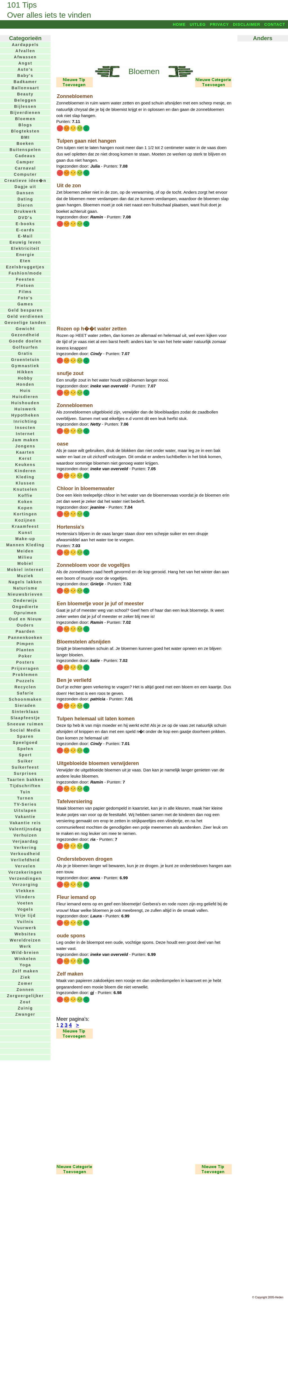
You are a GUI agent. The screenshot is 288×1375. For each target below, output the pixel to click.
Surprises (25, 773)
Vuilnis (25, 921)
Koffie (25, 495)
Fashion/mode (25, 273)
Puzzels (25, 681)
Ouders (25, 625)
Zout (25, 1002)
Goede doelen (25, 341)
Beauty (25, 94)
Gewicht (25, 328)
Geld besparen (25, 310)
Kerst (25, 458)
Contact (274, 24)
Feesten (25, 279)
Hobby (25, 378)
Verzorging (25, 884)
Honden (25, 384)
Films (25, 291)
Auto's (25, 69)
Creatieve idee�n (25, 180)
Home (179, 24)
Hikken (25, 372)
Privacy (219, 24)
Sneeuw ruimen (25, 724)
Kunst (25, 532)
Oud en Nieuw (25, 619)
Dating (25, 199)
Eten (25, 261)
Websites (25, 934)
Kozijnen (25, 520)
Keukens (25, 464)
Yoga (25, 965)
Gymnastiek (25, 366)
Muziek (25, 576)
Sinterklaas (25, 711)
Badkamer (25, 81)
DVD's (25, 217)
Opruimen (25, 613)
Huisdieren (25, 396)
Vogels (25, 909)
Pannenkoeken (25, 637)
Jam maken (25, 440)
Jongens (25, 446)
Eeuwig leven (25, 242)
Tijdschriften (25, 786)
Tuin (25, 792)
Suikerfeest (25, 767)
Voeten (25, 903)
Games (25, 304)
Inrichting (25, 421)
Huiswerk (25, 409)
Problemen (25, 674)
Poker (25, 656)
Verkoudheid (25, 853)
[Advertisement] (144, 47)
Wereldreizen (25, 940)
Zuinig (25, 1008)
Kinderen (25, 471)
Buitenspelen (25, 149)
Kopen (25, 508)
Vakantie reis (25, 823)
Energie (25, 254)
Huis (25, 390)
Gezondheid (25, 335)
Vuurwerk (25, 928)
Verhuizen (25, 835)
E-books (25, 223)
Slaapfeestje (25, 718)
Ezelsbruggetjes (25, 267)
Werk (25, 946)
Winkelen (25, 958)
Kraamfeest (25, 526)
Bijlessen (25, 106)
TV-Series (25, 804)
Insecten (25, 427)
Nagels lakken (25, 582)
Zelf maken (25, 971)
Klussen (25, 483)
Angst (25, 63)
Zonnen (25, 989)
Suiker (25, 761)
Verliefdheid (25, 860)
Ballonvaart (25, 88)
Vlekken (25, 891)
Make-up (25, 538)
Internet (25, 433)
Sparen (25, 736)
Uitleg (198, 24)
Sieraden (25, 705)
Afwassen (25, 57)
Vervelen (25, 866)
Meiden (25, 551)
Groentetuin (25, 359)
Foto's (25, 298)
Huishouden (25, 403)
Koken (25, 501)
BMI (25, 137)
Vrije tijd (25, 915)
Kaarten (25, 452)
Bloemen (25, 119)
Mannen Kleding (25, 545)
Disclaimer (246, 24)
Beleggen (25, 100)
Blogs (25, 125)
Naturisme (25, 588)
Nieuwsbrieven (25, 594)
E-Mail (25, 236)
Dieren (25, 205)
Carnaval (25, 168)
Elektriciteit (25, 248)
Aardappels (25, 44)
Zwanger (25, 1014)
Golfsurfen (25, 347)
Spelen (25, 748)
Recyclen (25, 687)
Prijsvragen (25, 668)
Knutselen (25, 489)
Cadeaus (25, 156)
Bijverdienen (25, 112)
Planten (25, 650)
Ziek (25, 977)
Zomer (25, 983)
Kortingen (25, 514)
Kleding (25, 477)
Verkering (25, 847)
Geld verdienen (25, 316)
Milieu (25, 557)
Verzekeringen (25, 872)
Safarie (25, 693)
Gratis (25, 353)
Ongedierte (25, 606)
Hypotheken (25, 415)
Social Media (25, 730)
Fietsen (25, 285)
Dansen (25, 193)
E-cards (25, 230)
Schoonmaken (25, 699)
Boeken (25, 143)
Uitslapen (25, 810)
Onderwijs (25, 600)
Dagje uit (25, 186)
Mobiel (25, 563)
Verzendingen (25, 878)
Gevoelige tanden (25, 322)
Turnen (25, 798)
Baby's (25, 75)
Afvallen (25, 51)
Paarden (25, 631)
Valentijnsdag (25, 829)
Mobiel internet (25, 569)
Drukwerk (25, 211)
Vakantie (25, 816)
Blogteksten (25, 131)
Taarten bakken (25, 779)
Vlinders (25, 897)
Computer (25, 174)
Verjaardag (25, 841)
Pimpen (25, 643)
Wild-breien (25, 952)
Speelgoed (25, 742)
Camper (25, 162)
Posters (25, 662)
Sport (25, 755)
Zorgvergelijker (25, 995)
